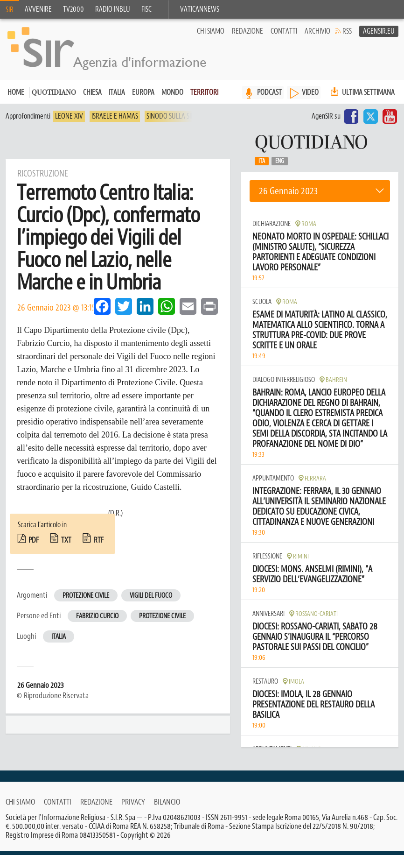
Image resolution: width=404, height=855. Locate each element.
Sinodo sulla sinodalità (182, 120)
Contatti (284, 35)
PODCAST (269, 96)
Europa (143, 96)
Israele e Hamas (114, 120)
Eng (279, 165)
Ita (261, 165)
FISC (146, 9)
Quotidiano (54, 97)
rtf (99, 544)
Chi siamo (210, 35)
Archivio (317, 35)
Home (15, 96)
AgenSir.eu (379, 35)
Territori (204, 96)
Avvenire (38, 9)
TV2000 (73, 9)
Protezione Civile (162, 620)
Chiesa (92, 96)
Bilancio (167, 806)
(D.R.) (115, 517)
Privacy (133, 806)
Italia (117, 96)
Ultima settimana (361, 96)
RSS (347, 35)
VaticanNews (199, 9)
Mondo (172, 96)
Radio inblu (112, 9)
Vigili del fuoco (151, 599)
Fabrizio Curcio (97, 620)
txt (66, 544)
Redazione (247, 35)
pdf (33, 544)
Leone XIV (69, 120)
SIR (10, 9)
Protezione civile (86, 599)
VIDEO (310, 96)
